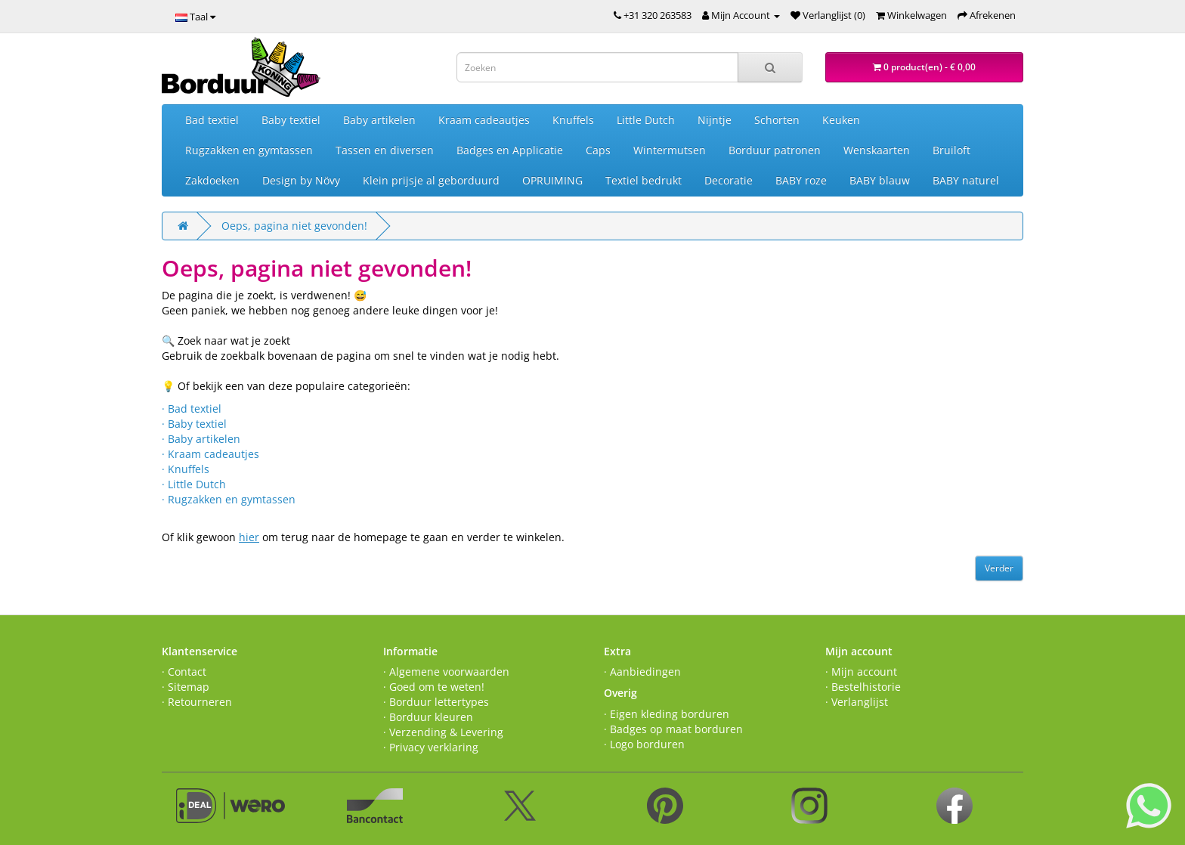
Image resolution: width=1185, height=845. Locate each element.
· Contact (184, 671)
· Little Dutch (194, 484)
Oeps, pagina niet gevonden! (294, 225)
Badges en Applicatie (509, 150)
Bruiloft (951, 150)
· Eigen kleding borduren (666, 714)
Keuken (841, 120)
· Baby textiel (194, 423)
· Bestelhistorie (863, 686)
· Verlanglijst (856, 702)
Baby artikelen (379, 120)
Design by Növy (301, 180)
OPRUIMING (552, 180)
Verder (999, 568)
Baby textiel (290, 120)
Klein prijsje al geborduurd (431, 180)
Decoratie (728, 180)
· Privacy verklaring (430, 747)
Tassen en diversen (385, 150)
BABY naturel (966, 180)
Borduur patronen (775, 150)
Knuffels (573, 120)
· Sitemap (185, 686)
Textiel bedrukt (643, 180)
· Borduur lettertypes (436, 702)
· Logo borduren (644, 744)
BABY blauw (879, 180)
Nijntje (715, 120)
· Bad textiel (191, 408)
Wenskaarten (876, 150)
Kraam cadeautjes (484, 120)
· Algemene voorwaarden (446, 671)
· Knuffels (185, 469)
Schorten (777, 120)
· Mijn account (861, 671)
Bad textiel (212, 120)
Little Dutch (646, 120)
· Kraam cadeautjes (210, 454)
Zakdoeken (212, 180)
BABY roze (801, 180)
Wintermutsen (669, 150)
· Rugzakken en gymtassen (228, 499)
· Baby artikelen (201, 439)
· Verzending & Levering (443, 732)
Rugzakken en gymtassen (249, 150)
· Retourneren (197, 702)
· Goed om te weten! (433, 686)
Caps (598, 150)
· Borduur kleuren (428, 717)
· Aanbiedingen (642, 671)
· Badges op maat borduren (673, 729)
